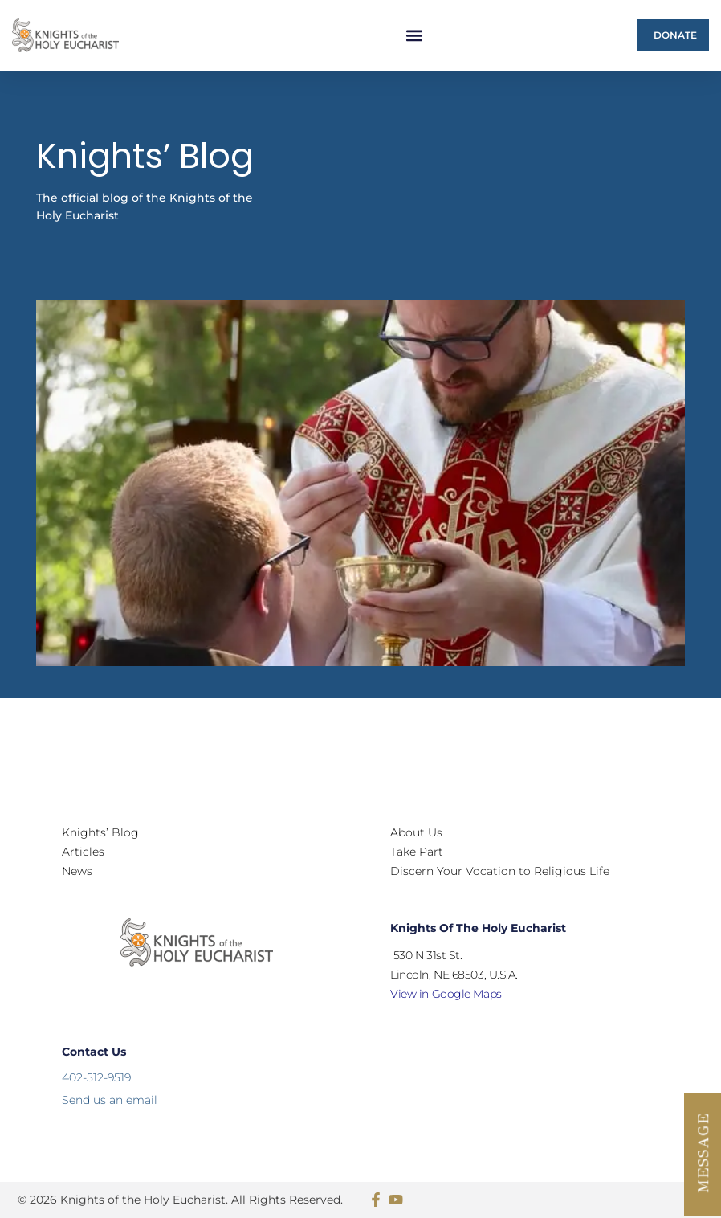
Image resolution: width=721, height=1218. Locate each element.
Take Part (416, 851)
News (77, 871)
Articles (83, 851)
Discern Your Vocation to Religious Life (499, 871)
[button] (414, 35)
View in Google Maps (445, 994)
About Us (416, 832)
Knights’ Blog (100, 832)
